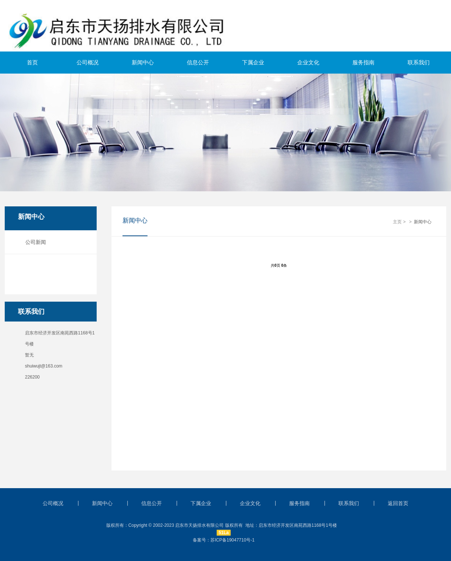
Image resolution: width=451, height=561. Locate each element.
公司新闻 (33, 242)
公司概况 (88, 62)
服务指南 (363, 62)
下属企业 (253, 62)
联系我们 (419, 62)
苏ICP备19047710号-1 (232, 540)
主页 (397, 222)
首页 (32, 62)
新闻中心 (143, 62)
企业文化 (308, 62)
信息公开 (198, 62)
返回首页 (398, 503)
